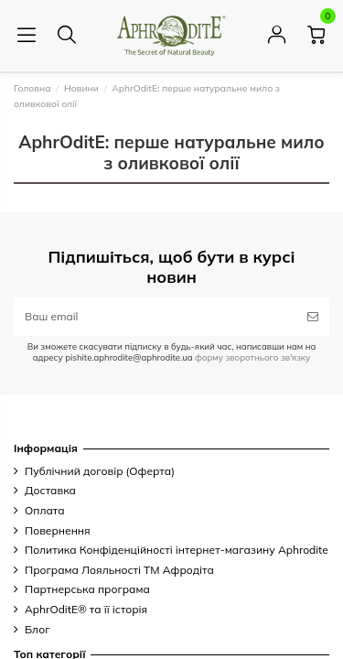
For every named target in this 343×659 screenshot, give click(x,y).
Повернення (58, 530)
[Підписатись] (312, 316)
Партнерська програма (87, 589)
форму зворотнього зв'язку (251, 356)
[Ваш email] (155, 316)
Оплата (45, 510)
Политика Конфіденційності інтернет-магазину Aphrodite (176, 549)
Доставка (50, 490)
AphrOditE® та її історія (86, 609)
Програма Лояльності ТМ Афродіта (119, 570)
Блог (37, 629)
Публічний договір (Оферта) (100, 471)
